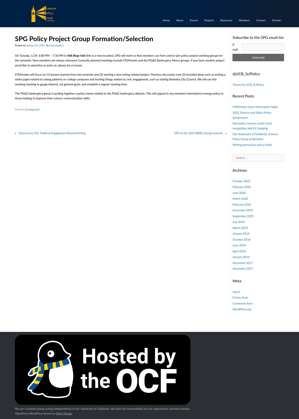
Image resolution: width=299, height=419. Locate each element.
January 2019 (240, 233)
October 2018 (241, 239)
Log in (236, 291)
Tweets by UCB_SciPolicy (248, 84)
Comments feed (242, 303)
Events (194, 20)
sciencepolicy (56, 45)
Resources (226, 20)
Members (244, 20)
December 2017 (242, 263)
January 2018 (240, 257)
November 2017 (242, 268)
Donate (276, 20)
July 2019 (238, 222)
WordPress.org (241, 309)
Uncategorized (32, 109)
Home (166, 20)
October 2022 (241, 181)
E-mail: (235, 47)
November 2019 (242, 210)
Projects (209, 20)
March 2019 (240, 228)
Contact (261, 20)
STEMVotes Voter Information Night (255, 107)
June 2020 (239, 192)
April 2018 (239, 251)
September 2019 (242, 216)
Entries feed (240, 297)
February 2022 (241, 187)
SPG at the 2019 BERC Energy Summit (198, 133)
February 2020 (241, 204)
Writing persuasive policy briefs (252, 144)
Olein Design (64, 413)
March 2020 (240, 198)
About (180, 20)
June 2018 (239, 245)
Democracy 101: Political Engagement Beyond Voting (52, 133)
